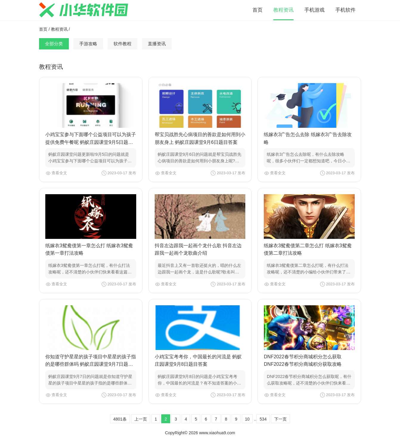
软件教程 (122, 43)
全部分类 (54, 43)
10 (247, 419)
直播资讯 (157, 43)
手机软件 (345, 10)
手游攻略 (88, 43)
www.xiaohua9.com (217, 432)
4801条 (120, 419)
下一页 (280, 419)
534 (263, 419)
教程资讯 (283, 10)
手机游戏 (314, 10)
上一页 (140, 419)
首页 (257, 10)
